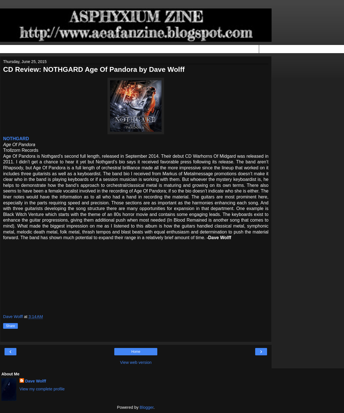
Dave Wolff (35, 381)
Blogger (147, 407)
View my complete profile (42, 389)
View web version (136, 362)
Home (135, 352)
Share (10, 326)
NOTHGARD (16, 138)
